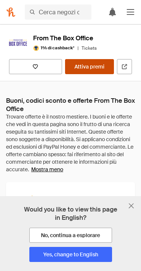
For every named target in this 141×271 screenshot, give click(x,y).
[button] (130, 12)
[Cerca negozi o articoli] (58, 12)
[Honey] (11, 12)
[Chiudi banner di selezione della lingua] (131, 206)
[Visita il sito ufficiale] (124, 66)
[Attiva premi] (89, 66)
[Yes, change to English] (70, 254)
